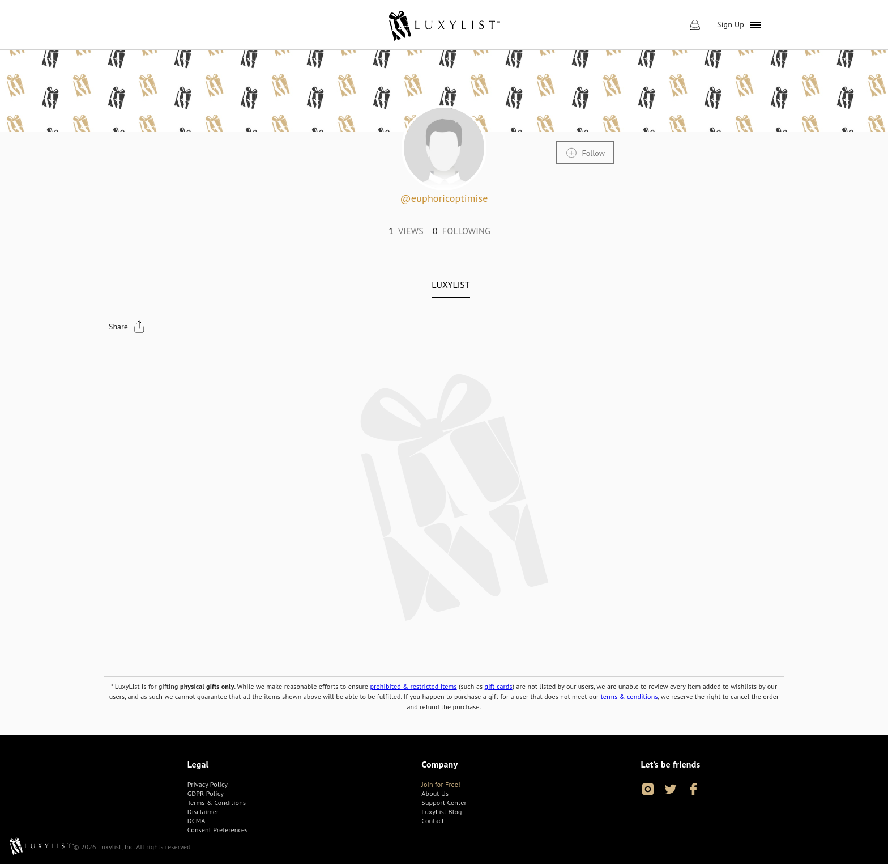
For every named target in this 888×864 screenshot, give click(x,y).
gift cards (499, 686)
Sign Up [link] (730, 24)
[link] (443, 25)
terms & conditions (629, 696)
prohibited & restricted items (413, 686)
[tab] (450, 284)
